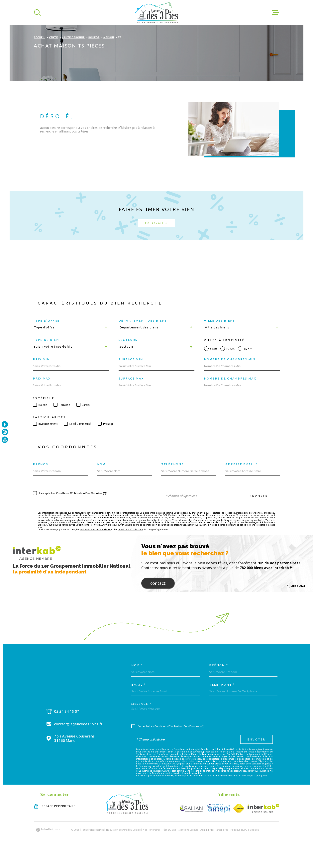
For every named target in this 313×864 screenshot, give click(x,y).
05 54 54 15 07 (66, 728)
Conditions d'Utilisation (130, 546)
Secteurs (128, 356)
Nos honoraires (151, 846)
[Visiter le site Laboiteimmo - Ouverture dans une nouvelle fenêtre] (48, 846)
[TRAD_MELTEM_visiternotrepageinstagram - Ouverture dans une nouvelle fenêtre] (5, 432)
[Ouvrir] (37, 12)
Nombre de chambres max (230, 394)
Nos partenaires (219, 846)
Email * (138, 700)
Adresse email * (241, 480)
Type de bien (46, 356)
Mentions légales (188, 846)
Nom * (137, 681)
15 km (248, 365)
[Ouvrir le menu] (275, 12)
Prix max (42, 394)
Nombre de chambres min (229, 375)
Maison (108, 54)
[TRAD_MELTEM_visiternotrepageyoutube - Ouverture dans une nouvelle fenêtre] (5, 439)
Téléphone (172, 480)
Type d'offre (46, 336)
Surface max (131, 394)
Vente (53, 54)
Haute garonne (73, 54)
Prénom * (218, 681)
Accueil (39, 54)
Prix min (41, 375)
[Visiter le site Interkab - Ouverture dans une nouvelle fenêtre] (263, 824)
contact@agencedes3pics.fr (78, 740)
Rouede (93, 54)
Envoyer (259, 512)
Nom (101, 480)
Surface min (131, 375)
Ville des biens (219, 336)
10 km (230, 365)
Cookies (254, 846)
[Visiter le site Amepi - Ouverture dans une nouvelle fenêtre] (218, 825)
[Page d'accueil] (156, 12)
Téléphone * (222, 700)
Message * (141, 720)
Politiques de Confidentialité (95, 546)
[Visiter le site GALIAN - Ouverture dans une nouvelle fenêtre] (191, 824)
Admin (204, 846)
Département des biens (143, 336)
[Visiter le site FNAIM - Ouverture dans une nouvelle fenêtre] (238, 825)
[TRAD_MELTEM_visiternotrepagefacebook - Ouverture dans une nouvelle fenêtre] (5, 424)
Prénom (41, 480)
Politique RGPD (239, 846)
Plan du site (169, 846)
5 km (213, 365)
